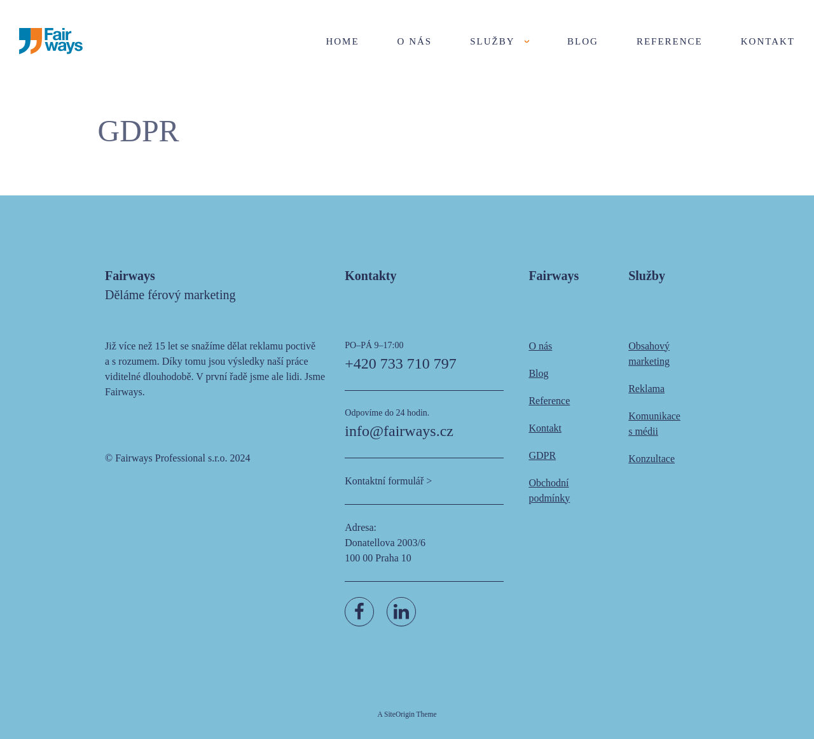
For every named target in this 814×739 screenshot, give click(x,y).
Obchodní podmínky (549, 490)
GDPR (542, 455)
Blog (582, 41)
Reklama (646, 388)
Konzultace (651, 458)
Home (342, 41)
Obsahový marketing (649, 354)
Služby (492, 41)
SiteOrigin (399, 714)
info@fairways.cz (399, 431)
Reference (670, 41)
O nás (414, 41)
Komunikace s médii (654, 424)
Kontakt (768, 41)
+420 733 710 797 (401, 363)
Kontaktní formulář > (388, 480)
